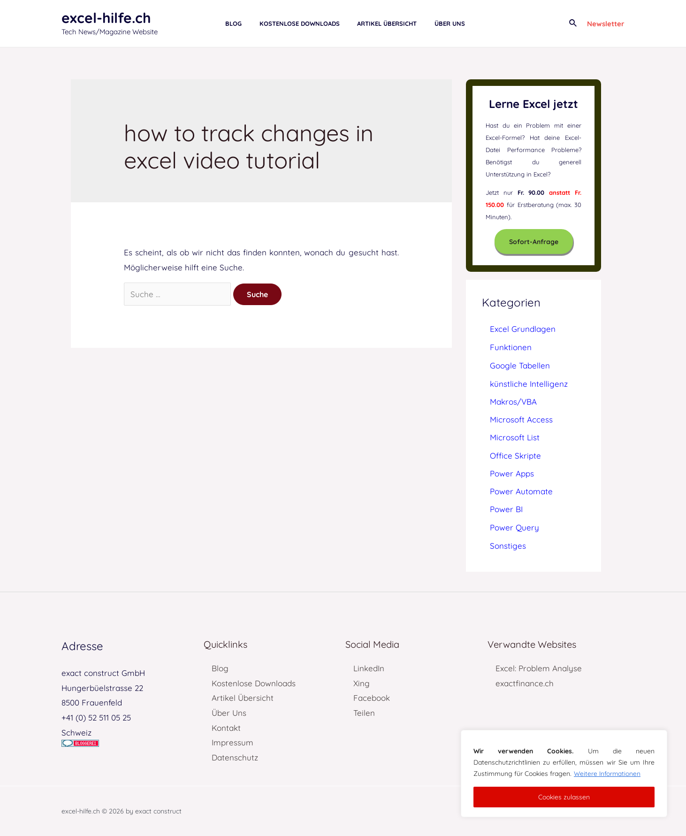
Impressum (232, 742)
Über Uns (229, 713)
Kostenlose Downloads (254, 683)
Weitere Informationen (608, 773)
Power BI (506, 509)
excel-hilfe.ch (106, 18)
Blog (220, 668)
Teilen (364, 713)
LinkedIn (368, 668)
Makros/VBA (513, 401)
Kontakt (226, 728)
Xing (361, 683)
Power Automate (521, 491)
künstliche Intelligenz (529, 384)
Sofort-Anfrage (533, 242)
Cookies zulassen (564, 797)
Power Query (514, 527)
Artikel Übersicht (243, 698)
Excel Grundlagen (523, 329)
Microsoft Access (521, 419)
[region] (564, 773)
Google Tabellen (520, 365)
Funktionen (511, 347)
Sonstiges (508, 546)
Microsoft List (515, 437)
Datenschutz (235, 757)
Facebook (371, 698)
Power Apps (512, 473)
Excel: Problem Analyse (538, 668)
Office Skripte (515, 455)
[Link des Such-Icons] (573, 23)
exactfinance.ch (524, 683)
